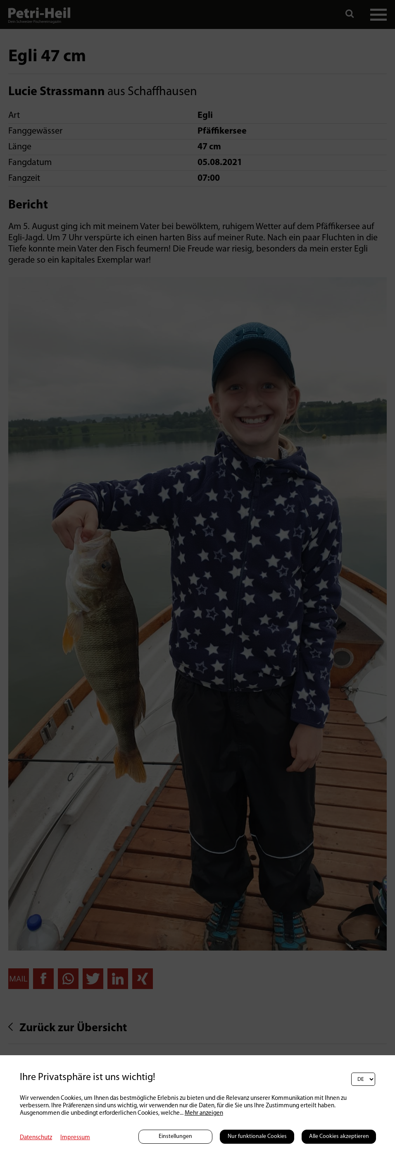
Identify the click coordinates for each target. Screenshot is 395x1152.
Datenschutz (36, 1138)
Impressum (75, 1138)
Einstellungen (175, 1136)
